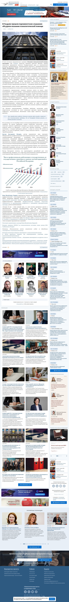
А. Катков (36, 217)
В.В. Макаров (26, 217)
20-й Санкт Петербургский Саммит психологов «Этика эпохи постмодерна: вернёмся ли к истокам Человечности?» (58, 244)
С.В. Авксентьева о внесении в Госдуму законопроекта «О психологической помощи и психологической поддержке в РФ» (36, 415)
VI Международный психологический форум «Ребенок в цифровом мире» (59, 254)
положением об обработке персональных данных (59, 498)
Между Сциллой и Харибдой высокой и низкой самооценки (58, 28)
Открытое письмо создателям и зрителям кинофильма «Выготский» (58, 34)
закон (4, 29)
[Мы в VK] (57, 486)
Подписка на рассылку (49, 571)
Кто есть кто (31, 5)
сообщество (10, 29)
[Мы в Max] (64, 486)
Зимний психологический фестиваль (12, 573)
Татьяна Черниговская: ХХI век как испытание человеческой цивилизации (56, 529)
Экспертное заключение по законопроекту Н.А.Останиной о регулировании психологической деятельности (37, 476)
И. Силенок (5, 219)
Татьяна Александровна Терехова (59, 129)
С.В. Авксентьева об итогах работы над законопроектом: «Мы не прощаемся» (35, 357)
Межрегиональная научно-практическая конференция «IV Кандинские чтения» (57, 272)
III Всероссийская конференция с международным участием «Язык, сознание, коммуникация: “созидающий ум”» (58, 234)
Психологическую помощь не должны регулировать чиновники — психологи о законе (24, 240)
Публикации (23, 5)
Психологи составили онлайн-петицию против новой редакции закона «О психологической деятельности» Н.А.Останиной (35, 447)
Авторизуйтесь (20, 304)
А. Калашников (13, 219)
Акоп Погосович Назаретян (60, 115)
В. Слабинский (21, 219)
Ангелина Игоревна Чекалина (60, 138)
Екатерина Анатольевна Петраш (61, 153)
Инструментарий (33, 575)
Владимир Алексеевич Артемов (61, 107)
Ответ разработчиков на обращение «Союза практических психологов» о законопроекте (35, 385)
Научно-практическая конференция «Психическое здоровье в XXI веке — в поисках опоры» (59, 263)
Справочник (31, 579)
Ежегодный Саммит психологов (10, 571)
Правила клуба (47, 579)
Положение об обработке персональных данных (54, 583)
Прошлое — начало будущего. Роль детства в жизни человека (58, 23)
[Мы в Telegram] (53, 486)
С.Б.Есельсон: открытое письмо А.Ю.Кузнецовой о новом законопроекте (36, 327)
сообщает (15, 63)
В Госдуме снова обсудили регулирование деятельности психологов (13, 475)
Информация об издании (49, 575)
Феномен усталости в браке (32, 527)
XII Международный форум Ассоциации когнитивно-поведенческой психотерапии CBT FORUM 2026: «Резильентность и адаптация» (58, 223)
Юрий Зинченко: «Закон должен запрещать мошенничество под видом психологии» (24, 243)
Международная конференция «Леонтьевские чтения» (57, 367)
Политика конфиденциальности (51, 581)
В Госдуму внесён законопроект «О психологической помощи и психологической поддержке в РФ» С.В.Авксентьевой (11, 447)
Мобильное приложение (49, 573)
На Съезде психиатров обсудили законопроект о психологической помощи (22, 232)
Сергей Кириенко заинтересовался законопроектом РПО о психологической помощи (24, 242)
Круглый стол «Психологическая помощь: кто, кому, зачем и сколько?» (11, 528)
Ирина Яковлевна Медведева (60, 121)
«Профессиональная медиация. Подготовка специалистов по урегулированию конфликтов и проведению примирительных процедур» (25, 203)
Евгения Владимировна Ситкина (59, 161)
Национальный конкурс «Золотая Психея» (13, 575)
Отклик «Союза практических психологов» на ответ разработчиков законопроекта (13, 384)
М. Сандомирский (31, 219)
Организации (32, 577)
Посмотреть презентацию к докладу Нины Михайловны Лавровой (19, 223)
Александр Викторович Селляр (60, 145)
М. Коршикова (43, 217)
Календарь (31, 581)
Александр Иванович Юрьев (58, 83)
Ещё (37, 5)
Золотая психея (61, 25)
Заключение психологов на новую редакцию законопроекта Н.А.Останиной (12, 357)
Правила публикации (48, 577)
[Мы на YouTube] (60, 486)
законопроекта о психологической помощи (12, 230)
